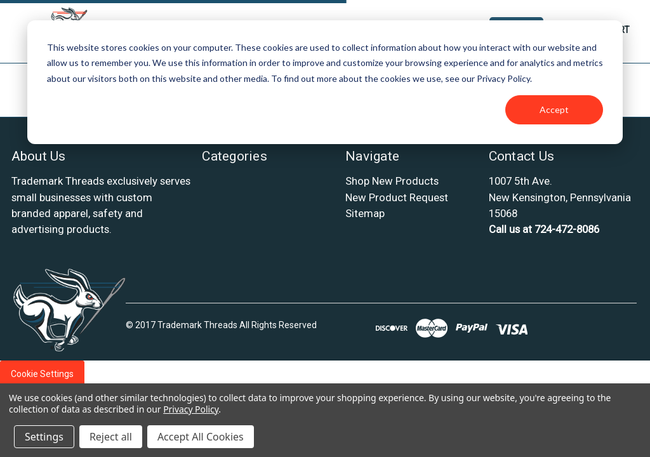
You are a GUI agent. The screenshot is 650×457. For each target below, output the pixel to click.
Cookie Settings (42, 374)
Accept (554, 109)
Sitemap (365, 213)
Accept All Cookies (200, 437)
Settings (44, 437)
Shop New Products (392, 181)
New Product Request (396, 197)
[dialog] (325, 82)
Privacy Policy (190, 409)
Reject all (111, 437)
